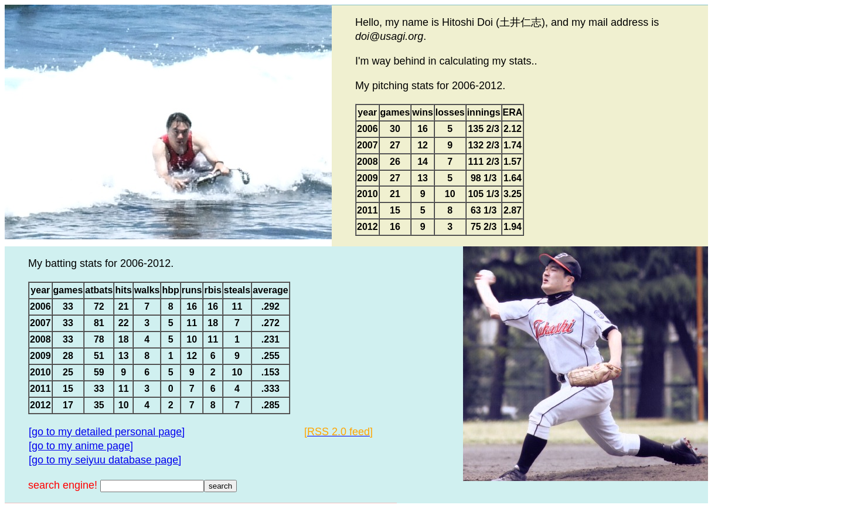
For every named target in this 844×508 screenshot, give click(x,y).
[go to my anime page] (81, 446)
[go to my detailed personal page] (107, 432)
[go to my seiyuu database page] (105, 460)
